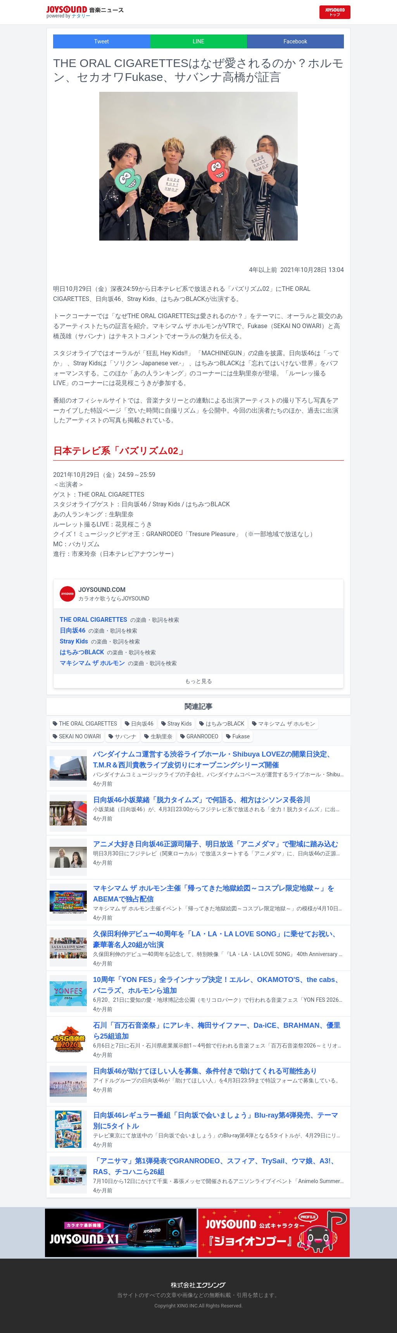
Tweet (101, 41)
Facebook (295, 41)
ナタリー (81, 16)
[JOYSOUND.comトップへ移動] (334, 12)
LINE (198, 41)
